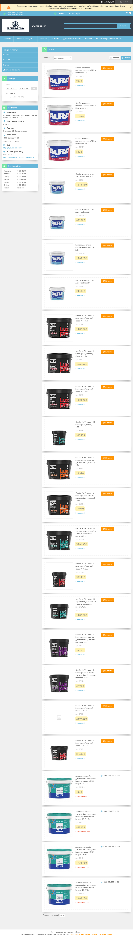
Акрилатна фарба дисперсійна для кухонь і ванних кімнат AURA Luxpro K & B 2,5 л (85, 815)
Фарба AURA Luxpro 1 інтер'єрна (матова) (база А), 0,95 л (84, 566)
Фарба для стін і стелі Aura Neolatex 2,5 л (84, 210)
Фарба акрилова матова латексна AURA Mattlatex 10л (85, 105)
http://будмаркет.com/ (12, 148)
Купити (108, 68)
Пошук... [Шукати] (123, 26)
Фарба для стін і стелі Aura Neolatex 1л (84, 281)
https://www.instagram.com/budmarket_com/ (20, 157)
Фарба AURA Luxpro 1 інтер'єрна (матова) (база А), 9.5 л (84, 353)
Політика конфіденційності (102, 934)
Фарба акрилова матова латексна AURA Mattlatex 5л (85, 70)
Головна (7, 39)
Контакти (55, 39)
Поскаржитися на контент (81, 934)
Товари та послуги (24, 39)
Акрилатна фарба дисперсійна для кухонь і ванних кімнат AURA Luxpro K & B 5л (85, 851)
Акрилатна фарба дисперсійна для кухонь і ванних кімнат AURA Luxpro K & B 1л (85, 780)
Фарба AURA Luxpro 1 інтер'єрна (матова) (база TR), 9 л (84, 708)
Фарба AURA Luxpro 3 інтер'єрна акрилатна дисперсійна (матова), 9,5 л (85, 461)
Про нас (43, 39)
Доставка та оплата (72, 39)
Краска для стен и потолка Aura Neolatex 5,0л (85, 247)
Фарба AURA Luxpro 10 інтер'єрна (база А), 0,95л (85, 424)
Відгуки (88, 39)
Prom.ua (79, 932)
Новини (6, 55)
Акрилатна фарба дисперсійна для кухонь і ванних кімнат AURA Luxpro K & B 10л (85, 886)
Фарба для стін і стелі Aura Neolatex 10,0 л (84, 175)
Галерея (115, 58)
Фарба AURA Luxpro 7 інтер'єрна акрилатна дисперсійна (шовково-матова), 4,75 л (85, 674)
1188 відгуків (109, 2)
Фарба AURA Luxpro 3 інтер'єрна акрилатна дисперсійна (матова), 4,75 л (85, 497)
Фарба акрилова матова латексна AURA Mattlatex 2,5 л (85, 141)
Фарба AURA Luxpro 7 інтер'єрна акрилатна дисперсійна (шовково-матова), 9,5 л (85, 638)
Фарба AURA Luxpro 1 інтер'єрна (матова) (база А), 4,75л (84, 318)
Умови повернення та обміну (109, 39)
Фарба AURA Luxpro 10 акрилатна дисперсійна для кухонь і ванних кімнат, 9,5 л (85, 532)
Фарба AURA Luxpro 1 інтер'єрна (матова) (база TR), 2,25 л (84, 743)
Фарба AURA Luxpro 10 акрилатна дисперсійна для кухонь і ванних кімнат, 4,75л (85, 603)
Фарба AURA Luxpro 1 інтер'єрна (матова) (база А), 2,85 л (84, 389)
